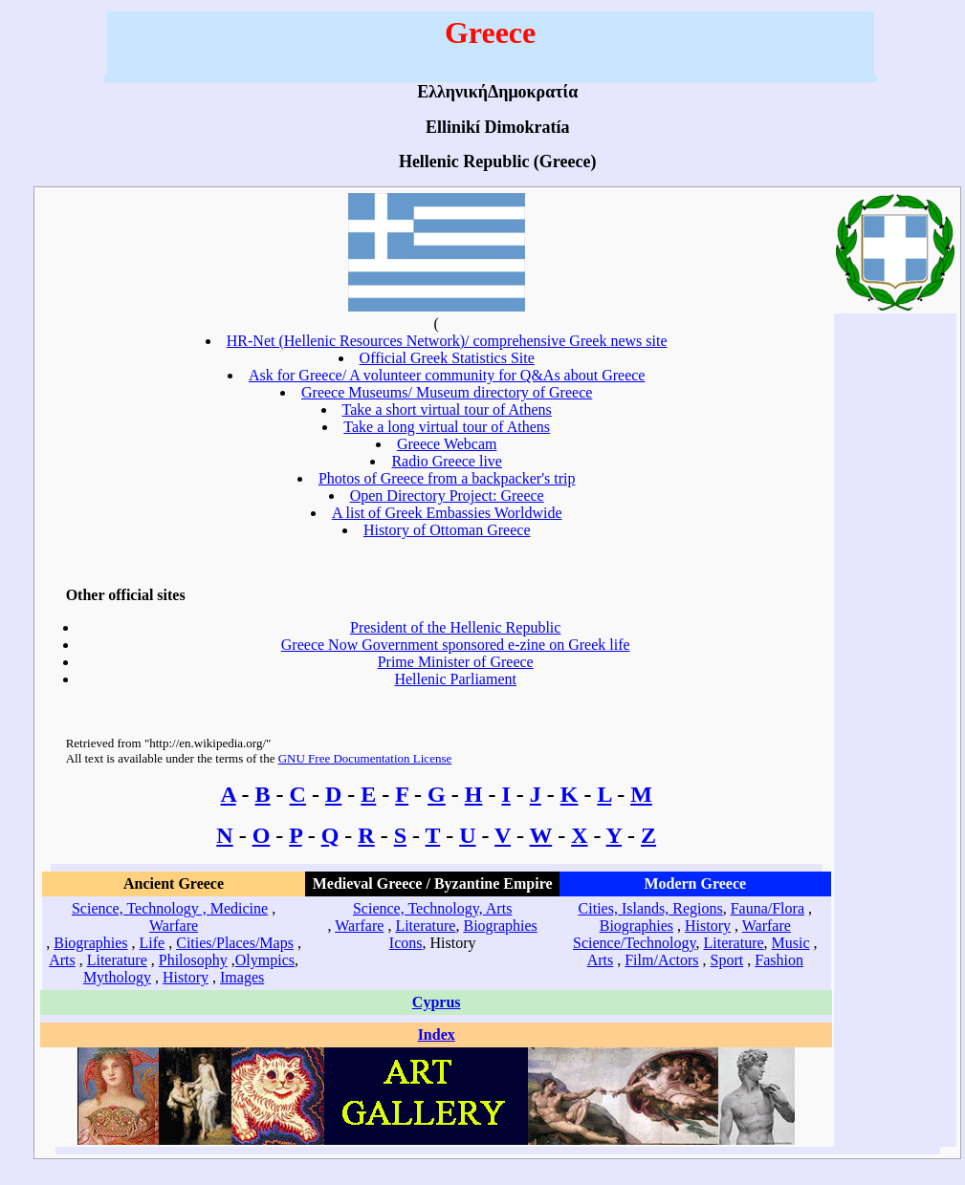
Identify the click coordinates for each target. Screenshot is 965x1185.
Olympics (265, 960)
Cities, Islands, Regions (651, 908)
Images (242, 977)
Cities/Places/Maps (235, 943)
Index (436, 1034)
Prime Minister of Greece (456, 662)
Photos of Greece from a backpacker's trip (447, 478)
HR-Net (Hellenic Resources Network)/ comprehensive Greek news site (447, 341)
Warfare (173, 925)
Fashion (779, 960)
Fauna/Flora (767, 908)
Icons (406, 943)
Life (152, 943)
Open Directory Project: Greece (447, 495)
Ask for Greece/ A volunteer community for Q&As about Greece (447, 375)
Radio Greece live (446, 461)
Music (791, 943)
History (185, 977)
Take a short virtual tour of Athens (447, 409)
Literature (117, 960)
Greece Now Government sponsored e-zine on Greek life (455, 644)
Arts (62, 960)
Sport (727, 960)
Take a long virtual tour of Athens (446, 427)
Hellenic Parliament (455, 679)
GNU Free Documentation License (365, 758)
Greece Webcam (447, 444)
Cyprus (436, 1002)
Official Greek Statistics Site (447, 358)
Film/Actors (661, 960)
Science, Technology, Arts (432, 908)
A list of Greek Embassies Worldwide (447, 513)
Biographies (90, 943)
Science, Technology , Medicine (170, 908)
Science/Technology (634, 943)
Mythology (117, 977)
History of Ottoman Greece (447, 530)
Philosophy (193, 960)
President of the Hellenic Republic (455, 627)
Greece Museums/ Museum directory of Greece (446, 392)
